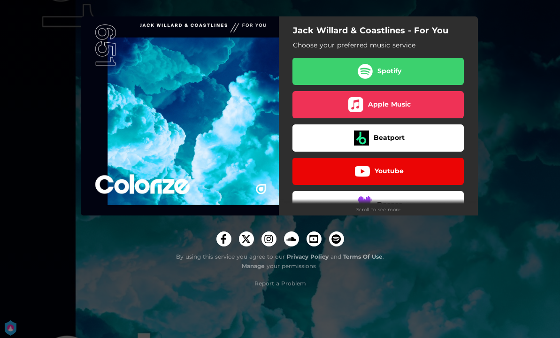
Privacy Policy (308, 256)
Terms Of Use (363, 256)
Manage (253, 265)
